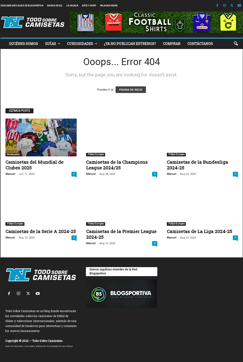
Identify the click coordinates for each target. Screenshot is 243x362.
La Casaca (72, 5)
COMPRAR (171, 43)
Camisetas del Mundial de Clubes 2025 (34, 165)
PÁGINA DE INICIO (130, 89)
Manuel (10, 174)
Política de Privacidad (47, 346)
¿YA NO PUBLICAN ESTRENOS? (130, 43)
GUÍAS (52, 44)
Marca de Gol (54, 5)
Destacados (13, 154)
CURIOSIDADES (82, 44)
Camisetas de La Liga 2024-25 (199, 231)
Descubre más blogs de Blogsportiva (21, 5)
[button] (235, 44)
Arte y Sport (89, 5)
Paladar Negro (108, 5)
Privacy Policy (65, 346)
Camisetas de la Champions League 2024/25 (117, 165)
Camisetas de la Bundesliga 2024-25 (197, 165)
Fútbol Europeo (95, 154)
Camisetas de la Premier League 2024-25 (121, 234)
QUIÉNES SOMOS (23, 43)
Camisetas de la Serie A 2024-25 (40, 231)
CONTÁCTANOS (200, 43)
